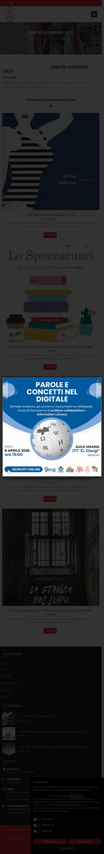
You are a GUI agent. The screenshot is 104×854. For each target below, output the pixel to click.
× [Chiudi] (98, 381)
